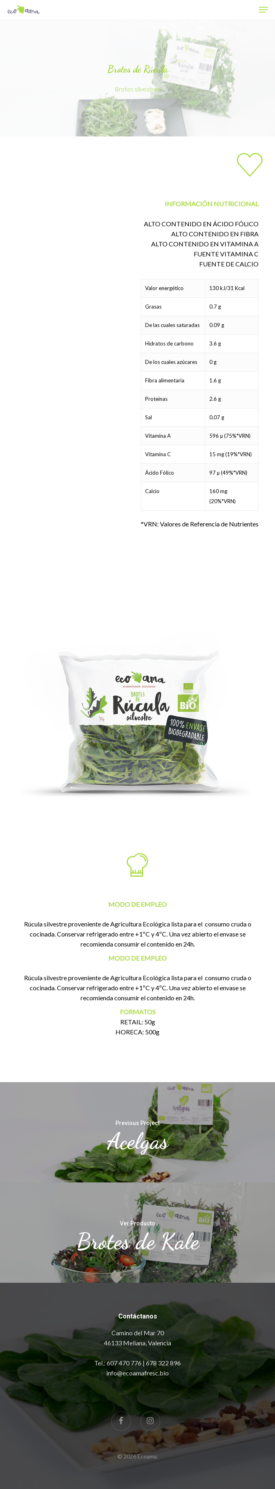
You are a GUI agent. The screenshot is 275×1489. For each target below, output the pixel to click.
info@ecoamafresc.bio (137, 1373)
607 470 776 (124, 1363)
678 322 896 (163, 1363)
